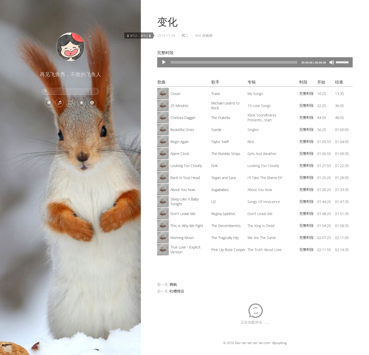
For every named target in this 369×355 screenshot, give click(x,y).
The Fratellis (220, 117)
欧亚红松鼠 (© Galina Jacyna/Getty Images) (21, 352)
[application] (255, 62)
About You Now (182, 189)
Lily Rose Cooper (232, 249)
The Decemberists (226, 225)
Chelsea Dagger (182, 117)
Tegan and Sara (223, 177)
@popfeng (279, 343)
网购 (173, 284)
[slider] (233, 62)
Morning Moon (182, 237)
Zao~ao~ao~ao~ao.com (252, 342)
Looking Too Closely (186, 165)
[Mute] (331, 62)
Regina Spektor (223, 213)
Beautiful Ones (182, 129)
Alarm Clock (179, 153)
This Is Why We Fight (186, 225)
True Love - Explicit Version (185, 249)
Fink (214, 165)
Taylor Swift (220, 141)
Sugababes (220, 189)
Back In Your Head (185, 177)
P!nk (214, 249)
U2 (213, 201)
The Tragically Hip (225, 237)
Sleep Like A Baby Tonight (184, 201)
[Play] (163, 62)
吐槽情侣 (177, 291)
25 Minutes (179, 105)
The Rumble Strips (225, 153)
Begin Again (179, 141)
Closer (175, 93)
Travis (215, 93)
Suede (216, 129)
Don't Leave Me (182, 213)
